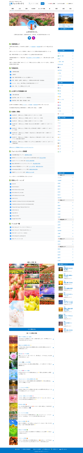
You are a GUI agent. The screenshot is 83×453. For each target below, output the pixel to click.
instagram (33, 46)
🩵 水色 (59, 93)
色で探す (33, 8)
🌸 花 (59, 53)
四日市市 (59, 197)
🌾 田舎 (59, 73)
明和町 (59, 208)
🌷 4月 (59, 128)
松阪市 (59, 205)
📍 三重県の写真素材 (25, 449)
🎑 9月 (59, 143)
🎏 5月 (59, 131)
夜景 (56, 8)
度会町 (59, 236)
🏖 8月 (59, 140)
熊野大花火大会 (39, 166)
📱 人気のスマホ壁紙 (36, 449)
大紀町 (59, 217)
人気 (20, 8)
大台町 (59, 211)
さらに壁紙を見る (32, 329)
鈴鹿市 (59, 192)
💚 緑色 (59, 90)
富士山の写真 (42, 157)
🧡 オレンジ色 (61, 99)
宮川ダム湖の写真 (30, 160)
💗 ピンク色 (60, 85)
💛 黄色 (59, 96)
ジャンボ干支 (32, 166)
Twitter (31, 104)
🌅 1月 (59, 120)
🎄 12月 (59, 151)
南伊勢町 (59, 230)
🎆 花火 (59, 67)
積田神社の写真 (28, 154)
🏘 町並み (60, 70)
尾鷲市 (59, 249)
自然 (63, 8)
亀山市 (59, 194)
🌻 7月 (59, 137)
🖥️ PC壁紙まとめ (46, 449)
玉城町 (59, 233)
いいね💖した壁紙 (51, 3)
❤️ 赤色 (59, 102)
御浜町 (59, 254)
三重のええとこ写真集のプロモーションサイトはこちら (21, 147)
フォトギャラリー (16, 4)
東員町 (59, 183)
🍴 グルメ (60, 76)
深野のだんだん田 (30, 172)
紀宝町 (59, 260)
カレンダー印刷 (41, 8)
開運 (13, 8)
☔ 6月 (59, 134)
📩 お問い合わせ (63, 449)
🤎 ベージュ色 (61, 113)
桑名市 (59, 189)
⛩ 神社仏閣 (60, 64)
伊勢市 (59, 221)
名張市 (59, 244)
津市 (59, 202)
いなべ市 (59, 177)
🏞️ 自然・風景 (61, 55)
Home (12, 10)
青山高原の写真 (36, 163)
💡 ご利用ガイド (70, 3)
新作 (27, 8)
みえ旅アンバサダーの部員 (33, 57)
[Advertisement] (31, 251)
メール (24, 104)
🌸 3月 (59, 125)
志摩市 (59, 224)
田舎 (70, 8)
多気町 (59, 214)
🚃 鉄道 (59, 78)
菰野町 (59, 186)
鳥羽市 (59, 227)
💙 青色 (59, 88)
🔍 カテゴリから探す (61, 3)
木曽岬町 (59, 180)
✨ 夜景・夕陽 (61, 61)
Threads (38, 46)
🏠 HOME (17, 449)
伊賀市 (59, 241)
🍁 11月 (59, 148)
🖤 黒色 (59, 108)
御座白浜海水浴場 (33, 169)
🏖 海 (59, 58)
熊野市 (59, 257)
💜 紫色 (59, 105)
